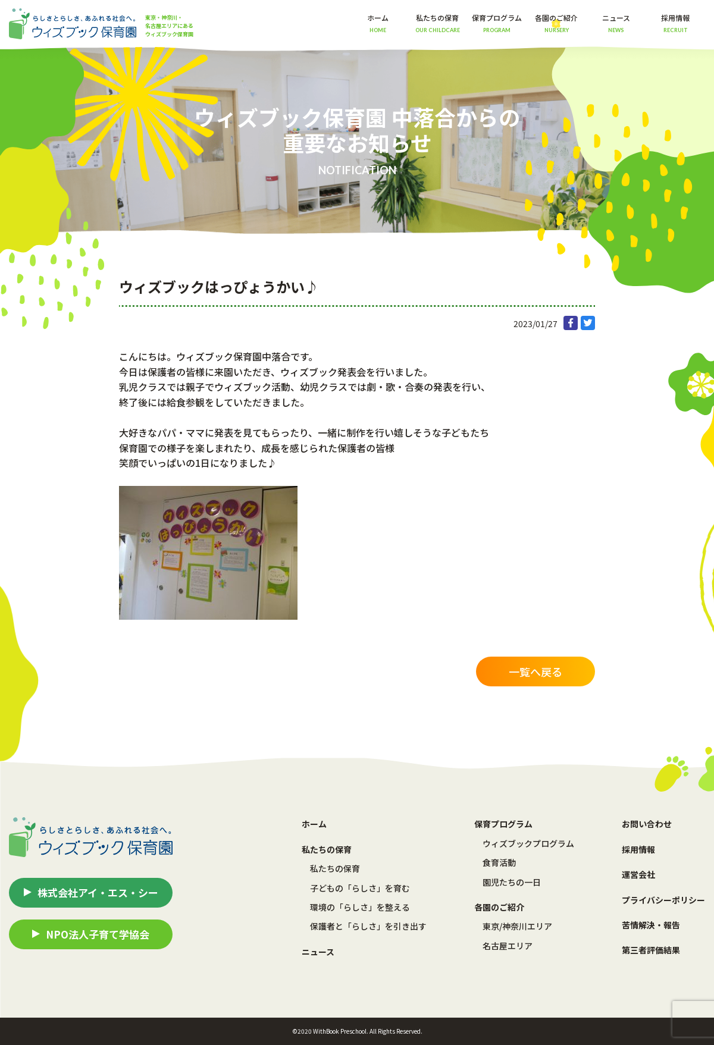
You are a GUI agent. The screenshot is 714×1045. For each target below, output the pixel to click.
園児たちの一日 (512, 882)
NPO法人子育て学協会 (97, 934)
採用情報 (675, 22)
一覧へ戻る (535, 671)
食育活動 (499, 862)
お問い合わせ (647, 824)
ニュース (616, 22)
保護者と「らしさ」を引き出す (368, 926)
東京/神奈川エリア (517, 926)
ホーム (378, 22)
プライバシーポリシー (663, 900)
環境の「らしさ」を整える (360, 907)
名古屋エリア (508, 946)
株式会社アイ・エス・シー (97, 892)
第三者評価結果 (651, 950)
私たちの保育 (335, 868)
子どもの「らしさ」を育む (360, 888)
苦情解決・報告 (651, 925)
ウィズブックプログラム (528, 843)
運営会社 (638, 874)
